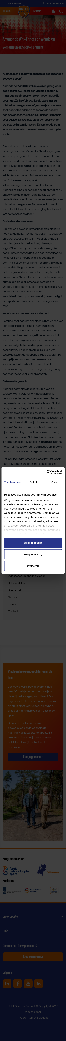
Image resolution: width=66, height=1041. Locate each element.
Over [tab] (54, 481)
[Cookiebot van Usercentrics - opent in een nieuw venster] (47, 472)
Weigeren (33, 565)
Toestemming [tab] (12, 481)
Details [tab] (34, 481)
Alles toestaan (33, 542)
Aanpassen (33, 554)
